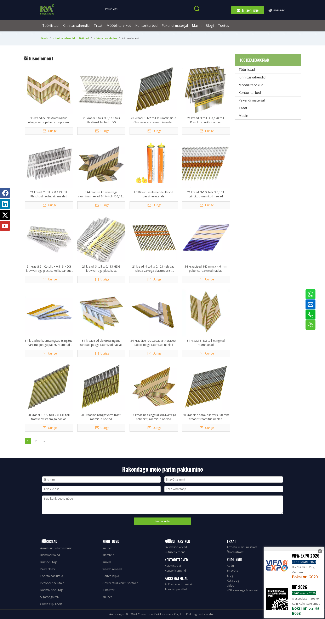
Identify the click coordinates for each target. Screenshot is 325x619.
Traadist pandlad (176, 589)
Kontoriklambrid (175, 571)
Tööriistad (247, 69)
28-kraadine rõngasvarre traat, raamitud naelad (101, 417)
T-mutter (108, 590)
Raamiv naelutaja (51, 590)
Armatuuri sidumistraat (242, 547)
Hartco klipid (110, 576)
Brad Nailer (47, 569)
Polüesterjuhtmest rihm (180, 584)
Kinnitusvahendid (252, 77)
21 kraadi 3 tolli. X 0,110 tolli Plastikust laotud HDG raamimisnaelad (101, 120)
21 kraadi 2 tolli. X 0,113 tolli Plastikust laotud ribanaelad (48, 194)
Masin (243, 115)
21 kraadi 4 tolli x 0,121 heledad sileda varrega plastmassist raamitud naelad (153, 268)
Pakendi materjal (252, 100)
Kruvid (106, 562)
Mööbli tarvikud (251, 85)
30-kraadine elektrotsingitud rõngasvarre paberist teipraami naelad (48, 120)
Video (230, 585)
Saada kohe (162, 521)
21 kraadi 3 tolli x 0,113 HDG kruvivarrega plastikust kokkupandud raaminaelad (101, 268)
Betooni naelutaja (52, 583)
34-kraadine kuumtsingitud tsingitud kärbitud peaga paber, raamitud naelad (49, 343)
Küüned (107, 548)
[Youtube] (5, 226)
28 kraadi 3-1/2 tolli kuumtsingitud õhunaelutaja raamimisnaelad (153, 120)
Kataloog (233, 580)
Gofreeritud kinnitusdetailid (120, 583)
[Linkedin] (5, 204)
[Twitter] (5, 215)
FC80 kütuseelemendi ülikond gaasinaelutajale (153, 194)
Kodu (230, 566)
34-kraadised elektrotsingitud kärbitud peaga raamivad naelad (101, 343)
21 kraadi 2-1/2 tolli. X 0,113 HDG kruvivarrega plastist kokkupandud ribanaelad (49, 268)
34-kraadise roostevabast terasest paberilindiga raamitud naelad (153, 343)
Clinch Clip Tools (51, 604)
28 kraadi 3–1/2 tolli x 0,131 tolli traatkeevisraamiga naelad (49, 417)
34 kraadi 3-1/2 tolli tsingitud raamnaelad (206, 343)
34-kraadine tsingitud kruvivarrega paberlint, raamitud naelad (153, 417)
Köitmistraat (173, 566)
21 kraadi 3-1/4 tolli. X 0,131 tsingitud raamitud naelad (205, 194)
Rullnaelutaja (48, 562)
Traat (243, 108)
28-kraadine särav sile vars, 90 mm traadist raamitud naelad (205, 417)
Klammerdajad (50, 555)
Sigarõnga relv (49, 597)
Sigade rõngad (112, 569)
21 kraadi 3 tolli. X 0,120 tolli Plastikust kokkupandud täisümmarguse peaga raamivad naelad (205, 120)
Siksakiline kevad (176, 547)
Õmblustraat (235, 552)
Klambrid (108, 555)
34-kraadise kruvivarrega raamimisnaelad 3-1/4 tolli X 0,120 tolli (101, 194)
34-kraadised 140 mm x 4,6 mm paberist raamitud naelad (205, 268)
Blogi (230, 575)
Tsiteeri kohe (247, 10)
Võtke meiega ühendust (242, 590)
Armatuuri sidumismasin (56, 548)
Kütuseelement (175, 552)
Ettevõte (232, 571)
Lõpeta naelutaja (51, 576)
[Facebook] (5, 193)
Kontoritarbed (250, 92)
